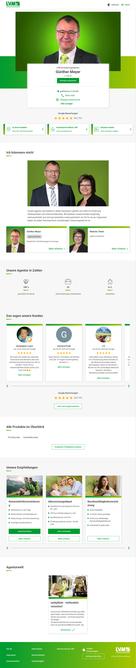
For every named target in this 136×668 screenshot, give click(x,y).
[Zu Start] (68, 649)
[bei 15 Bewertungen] (79, 118)
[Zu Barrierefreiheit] (43, 655)
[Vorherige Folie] (7, 386)
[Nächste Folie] (128, 386)
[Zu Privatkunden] (17, 649)
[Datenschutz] (43, 649)
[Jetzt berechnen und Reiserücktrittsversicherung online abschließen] (24, 531)
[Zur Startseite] (13, 4)
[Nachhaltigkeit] (43, 661)
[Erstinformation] (17, 661)
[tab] (14, 437)
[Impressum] (17, 655)
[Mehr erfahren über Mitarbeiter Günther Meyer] (57, 248)
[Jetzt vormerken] (64, 531)
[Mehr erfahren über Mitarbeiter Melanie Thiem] (120, 248)
